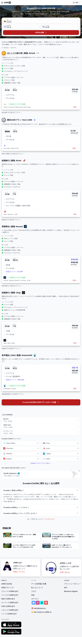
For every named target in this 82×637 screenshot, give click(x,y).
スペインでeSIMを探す (10, 602)
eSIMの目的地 (6, 584)
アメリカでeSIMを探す (10, 595)
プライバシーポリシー (72, 584)
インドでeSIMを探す (9, 614)
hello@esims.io (39, 608)
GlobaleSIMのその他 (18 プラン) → (13, 394)
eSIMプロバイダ (7, 587)
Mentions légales (71, 591)
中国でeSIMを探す (8, 606)
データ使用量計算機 (38, 584)
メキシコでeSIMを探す (10, 610)
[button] (41, 97)
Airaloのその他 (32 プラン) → (11, 220)
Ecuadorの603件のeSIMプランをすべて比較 (41, 402)
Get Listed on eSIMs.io (41, 612)
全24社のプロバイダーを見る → (41, 463)
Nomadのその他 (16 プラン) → (12, 286)
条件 (65, 587)
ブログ (33, 591)
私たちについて (37, 587)
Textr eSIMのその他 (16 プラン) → (13, 154)
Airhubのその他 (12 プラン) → (12, 112)
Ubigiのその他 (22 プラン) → (11, 348)
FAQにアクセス (19, 572)
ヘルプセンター (50, 519)
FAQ (32, 595)
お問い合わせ (65, 572)
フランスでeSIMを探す (10, 591)
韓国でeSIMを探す (8, 599)
